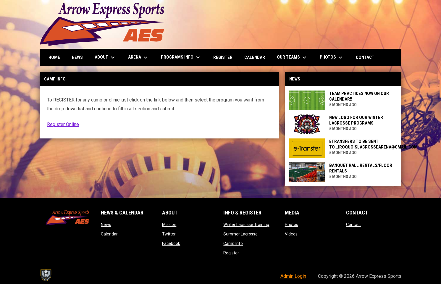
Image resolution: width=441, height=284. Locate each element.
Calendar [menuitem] (254, 57)
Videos (291, 234)
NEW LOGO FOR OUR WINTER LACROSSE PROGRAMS (356, 120)
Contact (353, 224)
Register (231, 253)
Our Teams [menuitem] (292, 57)
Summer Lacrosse (240, 234)
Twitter (169, 234)
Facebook (171, 243)
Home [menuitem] (54, 57)
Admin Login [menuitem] (293, 276)
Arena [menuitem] (138, 57)
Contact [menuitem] (365, 57)
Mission (169, 224)
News (106, 224)
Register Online (63, 124)
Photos (291, 224)
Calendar (109, 234)
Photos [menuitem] (332, 57)
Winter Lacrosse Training (246, 224)
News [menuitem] (77, 57)
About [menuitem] (105, 57)
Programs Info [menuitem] (181, 57)
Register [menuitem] (222, 57)
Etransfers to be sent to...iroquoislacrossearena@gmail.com (373, 144)
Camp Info (233, 243)
